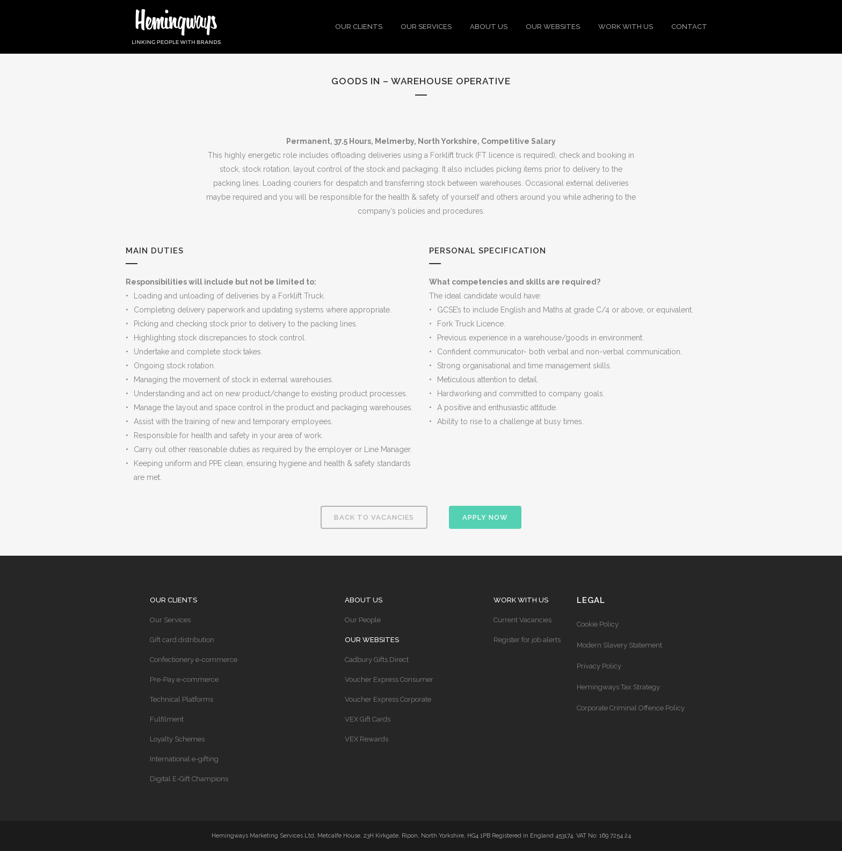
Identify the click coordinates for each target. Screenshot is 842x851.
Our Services (170, 620)
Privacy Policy (599, 666)
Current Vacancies (522, 620)
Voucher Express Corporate (388, 699)
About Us (363, 600)
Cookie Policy (598, 624)
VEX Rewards (366, 739)
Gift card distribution (182, 640)
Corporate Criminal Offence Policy (631, 708)
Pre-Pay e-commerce (184, 679)
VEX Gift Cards (367, 719)
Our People (363, 620)
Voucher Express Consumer (389, 679)
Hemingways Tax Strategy (618, 687)
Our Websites (372, 640)
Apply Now (485, 517)
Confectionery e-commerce (193, 660)
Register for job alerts (527, 640)
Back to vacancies (374, 517)
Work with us (520, 600)
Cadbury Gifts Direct (377, 660)
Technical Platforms (181, 699)
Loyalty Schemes (177, 739)
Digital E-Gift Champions (189, 779)
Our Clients (173, 600)
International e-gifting (184, 759)
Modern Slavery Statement (619, 645)
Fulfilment (167, 719)
